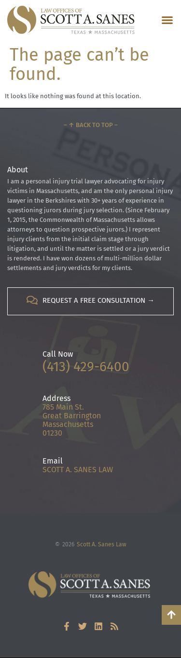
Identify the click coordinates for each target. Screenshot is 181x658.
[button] (167, 20)
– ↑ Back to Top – (91, 125)
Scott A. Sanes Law (101, 544)
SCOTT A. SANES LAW (77, 469)
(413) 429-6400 (85, 366)
